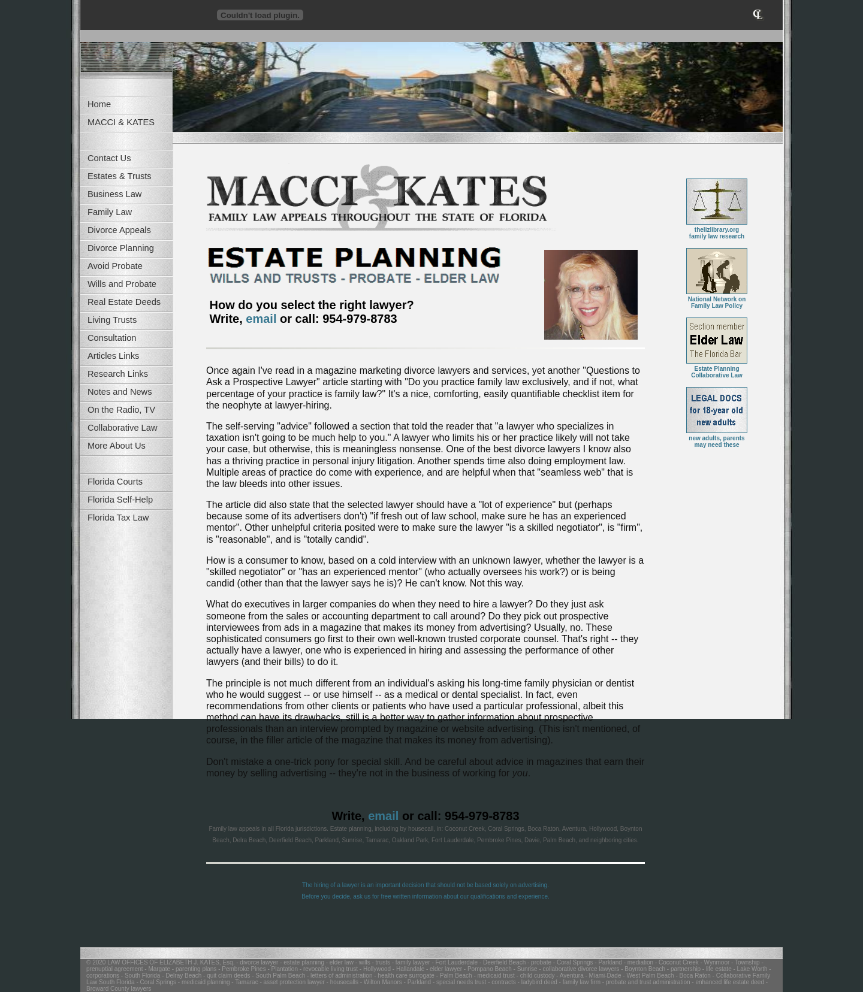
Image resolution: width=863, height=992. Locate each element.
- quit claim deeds (225, 975)
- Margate (157, 969)
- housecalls (341, 982)
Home (99, 104)
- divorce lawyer (256, 962)
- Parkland (607, 962)
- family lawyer (410, 962)
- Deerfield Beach (502, 962)
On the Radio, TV (121, 410)
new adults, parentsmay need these (716, 439)
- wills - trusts (372, 962)
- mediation (637, 962)
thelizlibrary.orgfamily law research (716, 230)
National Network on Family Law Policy (716, 300)
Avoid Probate (115, 266)
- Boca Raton (692, 975)
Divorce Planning (120, 248)
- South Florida (139, 975)
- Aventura (569, 975)
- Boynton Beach (642, 969)
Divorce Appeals (119, 230)
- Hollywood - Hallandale (391, 969)
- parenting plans (193, 969)
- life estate (716, 969)
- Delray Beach (180, 975)
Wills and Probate (121, 284)
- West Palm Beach (647, 975)
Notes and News (119, 392)
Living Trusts (112, 320)
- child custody (535, 975)
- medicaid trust (493, 975)
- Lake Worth (750, 969)
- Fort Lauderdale (454, 962)
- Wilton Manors (380, 982)
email (261, 318)
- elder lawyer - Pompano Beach (468, 969)
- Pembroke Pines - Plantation (257, 969)
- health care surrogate (403, 975)
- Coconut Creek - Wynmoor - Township (706, 962)
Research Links (117, 374)
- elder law (339, 962)
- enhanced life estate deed (727, 982)
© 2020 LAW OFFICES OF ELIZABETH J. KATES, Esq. (160, 962)
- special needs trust (458, 982)
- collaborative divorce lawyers (579, 969)
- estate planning (301, 962)
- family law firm (579, 982)
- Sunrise (525, 969)
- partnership (683, 969)
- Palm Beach (453, 975)
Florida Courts (115, 481)
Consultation (111, 338)
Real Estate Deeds (124, 302)
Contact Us (109, 158)
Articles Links (113, 356)
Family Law (109, 212)
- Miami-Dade (602, 975)
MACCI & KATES (121, 122)
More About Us (116, 445)
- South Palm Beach (277, 975)
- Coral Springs (572, 962)
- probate (538, 962)
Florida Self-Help (120, 499)
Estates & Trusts (119, 176)
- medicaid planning (203, 982)
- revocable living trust (328, 969)
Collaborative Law (122, 428)
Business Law (114, 194)
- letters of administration (338, 975)
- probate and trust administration (645, 982)
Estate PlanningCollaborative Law (716, 369)
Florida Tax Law (118, 517)
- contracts (500, 982)
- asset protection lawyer (291, 982)
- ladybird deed (536, 982)
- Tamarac (244, 982)
